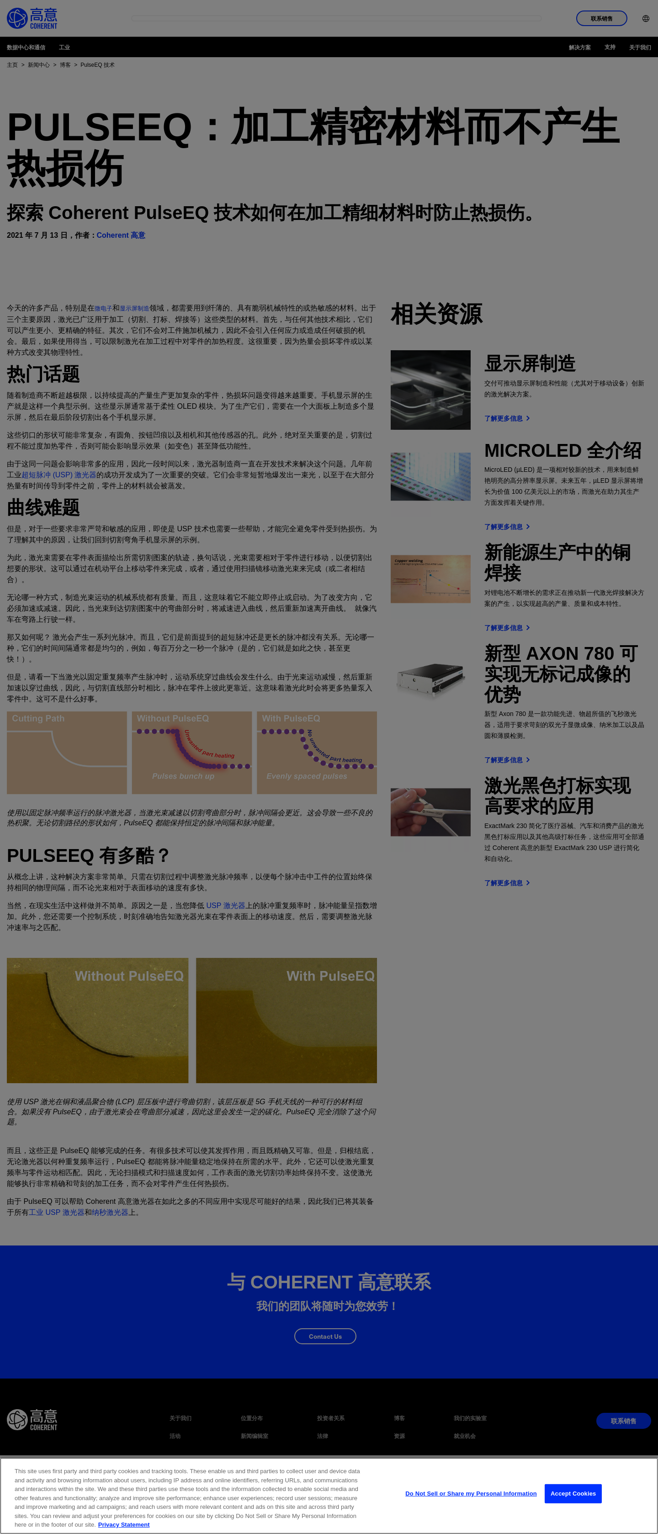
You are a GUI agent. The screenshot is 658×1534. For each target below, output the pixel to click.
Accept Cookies (573, 1517)
